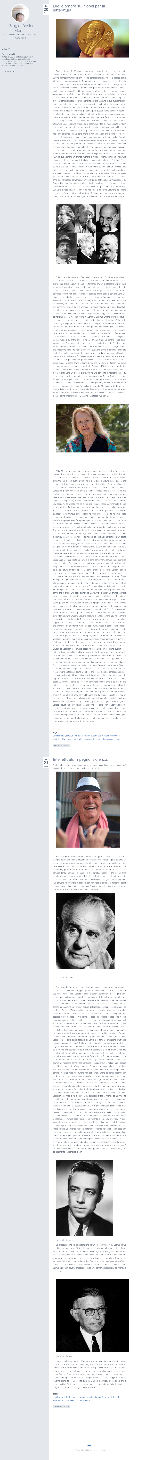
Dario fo (65, 739)
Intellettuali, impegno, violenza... (81, 759)
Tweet (66, 745)
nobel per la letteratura (82, 736)
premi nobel (115, 736)
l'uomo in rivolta (86, 1397)
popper (75, 1397)
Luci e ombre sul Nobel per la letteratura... (79, 8)
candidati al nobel (101, 736)
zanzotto (91, 739)
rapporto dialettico (69, 1400)
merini (73, 739)
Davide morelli (59, 736)
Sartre (69, 1397)
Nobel (68, 736)
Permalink (58, 745)
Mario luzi (57, 739)
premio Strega (102, 739)
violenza (56, 1400)
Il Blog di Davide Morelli (20, 28)
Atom (89, 1446)
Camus (97, 1397)
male (80, 1400)
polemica (87, 1400)
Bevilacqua (81, 739)
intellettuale (115, 1397)
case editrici (114, 739)
